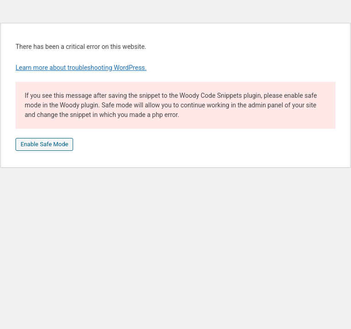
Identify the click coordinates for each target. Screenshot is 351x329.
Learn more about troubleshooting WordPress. (81, 67)
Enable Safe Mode (44, 144)
